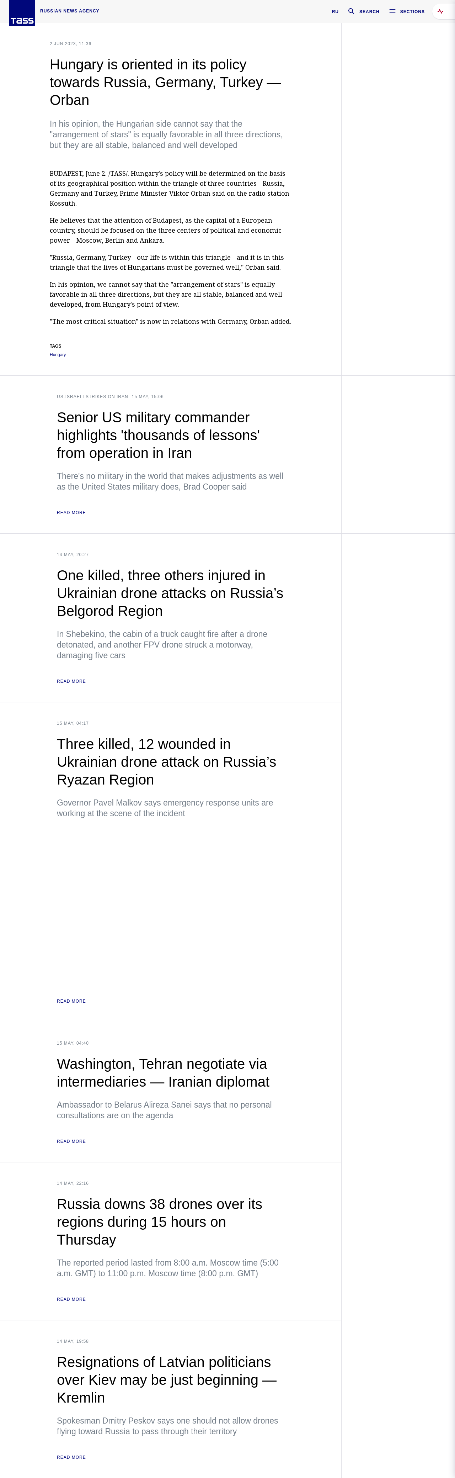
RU (335, 11)
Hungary (58, 355)
